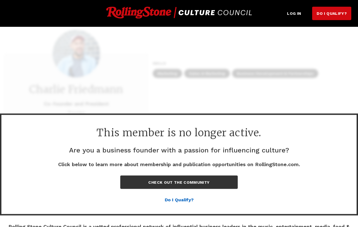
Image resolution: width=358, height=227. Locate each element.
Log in (294, 13)
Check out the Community (178, 182)
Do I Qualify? (332, 13)
